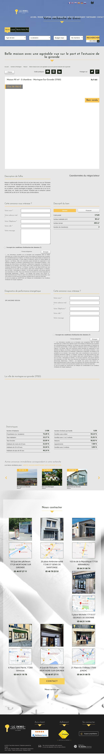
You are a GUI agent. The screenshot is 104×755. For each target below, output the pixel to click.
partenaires (91, 17)
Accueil (33, 17)
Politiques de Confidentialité (34, 278)
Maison (25, 66)
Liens (6, 750)
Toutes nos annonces (17, 750)
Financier (89, 210)
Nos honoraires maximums (26, 748)
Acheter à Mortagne (16, 66)
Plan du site (7, 748)
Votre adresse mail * (11, 216)
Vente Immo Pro (22, 30)
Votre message (10, 230)
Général (64, 210)
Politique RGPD (27, 750)
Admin (9, 750)
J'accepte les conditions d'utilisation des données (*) (23, 247)
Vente (7, 30)
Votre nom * (9, 210)
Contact (52, 681)
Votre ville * (8, 226)
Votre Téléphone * (11, 221)
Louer (13, 30)
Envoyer (45, 252)
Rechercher (93, 38)
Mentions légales (15, 748)
